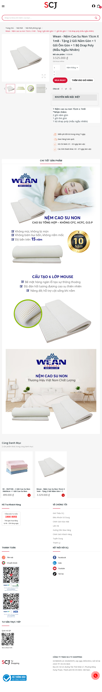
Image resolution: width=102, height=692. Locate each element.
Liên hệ (56, 526)
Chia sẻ (62, 89)
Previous (5, 88)
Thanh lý (56, 543)
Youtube (59, 568)
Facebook (59, 557)
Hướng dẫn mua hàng (62, 530)
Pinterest (70, 89)
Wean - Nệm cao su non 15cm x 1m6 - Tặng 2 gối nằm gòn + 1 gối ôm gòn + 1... (51, 490)
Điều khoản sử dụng (61, 517)
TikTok (58, 574)
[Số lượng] (56, 68)
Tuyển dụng (58, 538)
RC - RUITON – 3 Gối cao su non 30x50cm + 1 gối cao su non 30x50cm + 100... (16, 490)
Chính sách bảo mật (61, 521)
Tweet (66, 89)
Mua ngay (60, 80)
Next (46, 88)
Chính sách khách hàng (62, 534)
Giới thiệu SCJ (58, 513)
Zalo (57, 563)
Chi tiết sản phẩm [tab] (51, 160)
